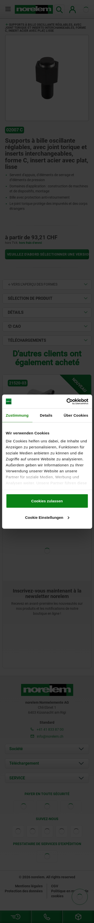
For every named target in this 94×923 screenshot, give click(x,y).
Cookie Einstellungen (47, 517)
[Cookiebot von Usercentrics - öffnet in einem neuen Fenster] (67, 401)
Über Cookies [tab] (76, 415)
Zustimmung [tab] (17, 415)
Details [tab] (46, 415)
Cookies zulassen (47, 501)
